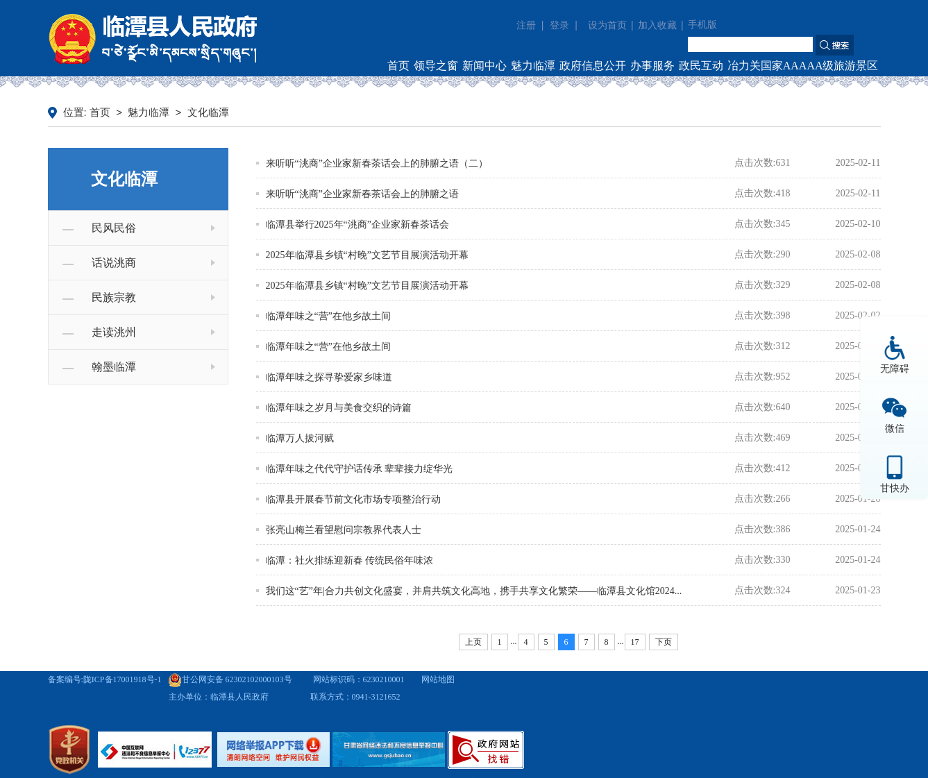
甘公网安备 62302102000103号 (230, 679)
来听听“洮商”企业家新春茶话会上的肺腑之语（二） (377, 163)
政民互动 (701, 65)
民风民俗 (114, 228)
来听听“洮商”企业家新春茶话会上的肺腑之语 (362, 194)
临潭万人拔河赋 (300, 438)
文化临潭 (208, 112)
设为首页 (607, 25)
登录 (559, 25)
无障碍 (894, 368)
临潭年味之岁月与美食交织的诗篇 (339, 408)
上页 (473, 642)
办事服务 (652, 65)
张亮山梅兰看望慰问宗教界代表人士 (343, 530)
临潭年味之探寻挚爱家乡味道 (329, 377)
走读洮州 (114, 332)
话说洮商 (114, 263)
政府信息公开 (592, 65)
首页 (398, 65)
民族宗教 (114, 297)
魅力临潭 (533, 65)
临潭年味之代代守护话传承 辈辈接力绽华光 (359, 469)
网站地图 (438, 679)
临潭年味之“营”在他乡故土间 (328, 316)
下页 (663, 642)
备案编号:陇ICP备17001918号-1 (105, 679)
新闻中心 (484, 65)
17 (635, 642)
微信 (894, 428)
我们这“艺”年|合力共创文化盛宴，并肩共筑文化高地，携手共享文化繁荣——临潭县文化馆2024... (474, 591)
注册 (526, 25)
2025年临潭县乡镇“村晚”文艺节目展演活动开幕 (367, 255)
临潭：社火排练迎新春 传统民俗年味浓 (350, 560)
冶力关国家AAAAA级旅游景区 (803, 65)
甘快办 (894, 487)
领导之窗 (436, 65)
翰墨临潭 (114, 367)
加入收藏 (657, 25)
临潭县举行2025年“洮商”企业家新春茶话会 (357, 224)
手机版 (702, 24)
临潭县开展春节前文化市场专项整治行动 (353, 499)
